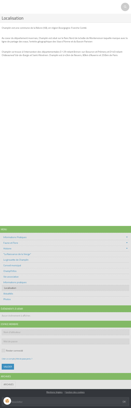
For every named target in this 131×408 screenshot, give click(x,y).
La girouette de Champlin (15, 259)
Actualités (8, 293)
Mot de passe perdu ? (24, 358)
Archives (9, 384)
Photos (7, 299)
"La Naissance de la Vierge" (17, 254)
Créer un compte (8, 358)
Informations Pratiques (15, 237)
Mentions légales (54, 392)
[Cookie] (7, 401)
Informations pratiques (15, 282)
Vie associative (11, 276)
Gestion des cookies (75, 392)
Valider (8, 366)
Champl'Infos (10, 271)
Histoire (7, 248)
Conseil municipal (12, 265)
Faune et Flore (10, 243)
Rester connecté (12, 350)
